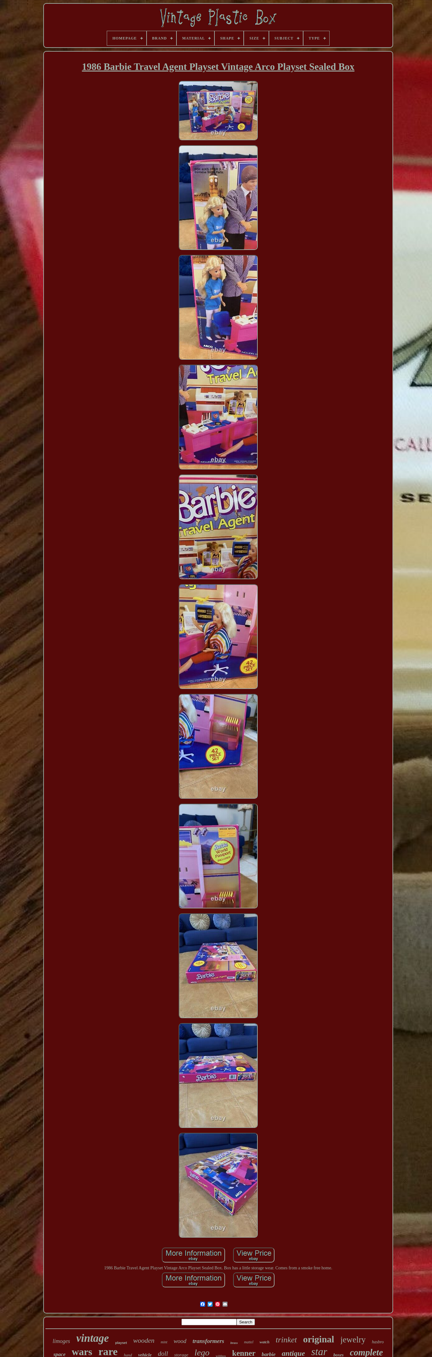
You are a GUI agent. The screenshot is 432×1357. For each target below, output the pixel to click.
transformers (208, 1341)
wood (180, 1341)
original (318, 1339)
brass (234, 1343)
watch (265, 1342)
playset (121, 1343)
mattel (248, 1342)
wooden (143, 1340)
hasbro (378, 1342)
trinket (286, 1339)
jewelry (353, 1339)
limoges (61, 1341)
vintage (92, 1338)
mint (164, 1342)
